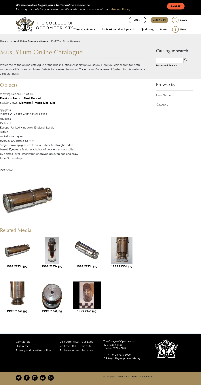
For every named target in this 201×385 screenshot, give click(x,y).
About (164, 29)
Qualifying (147, 29)
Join (137, 20)
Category (162, 104)
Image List (41, 102)
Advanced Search (166, 65)
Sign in (159, 20)
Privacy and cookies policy (33, 350)
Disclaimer (23, 346)
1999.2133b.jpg (17, 266)
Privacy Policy (120, 9)
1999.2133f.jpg (52, 311)
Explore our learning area (76, 350)
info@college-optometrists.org (123, 358)
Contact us (23, 341)
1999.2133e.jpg (17, 311)
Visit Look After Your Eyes (76, 341)
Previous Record (11, 98)
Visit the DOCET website (76, 346)
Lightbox (25, 102)
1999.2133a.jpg (52, 266)
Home (3, 41)
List (52, 102)
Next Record (32, 98)
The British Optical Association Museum (28, 41)
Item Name (163, 95)
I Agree (176, 6)
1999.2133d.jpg (121, 266)
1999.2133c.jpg (87, 266)
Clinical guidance (85, 29)
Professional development (118, 29)
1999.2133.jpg (86, 311)
